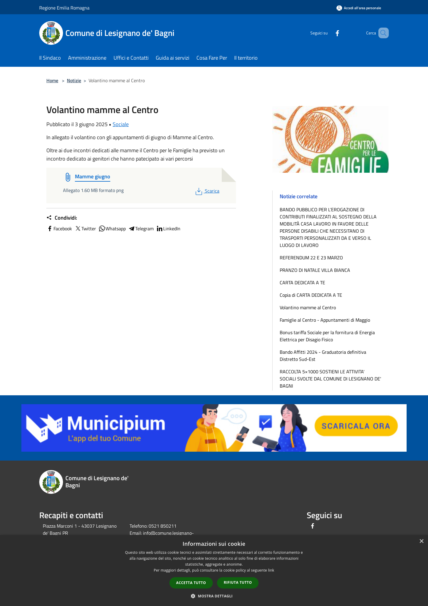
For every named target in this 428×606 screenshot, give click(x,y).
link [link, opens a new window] (271, 570)
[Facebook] (329, 33)
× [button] (421, 541)
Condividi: (61, 218)
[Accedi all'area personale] (359, 8)
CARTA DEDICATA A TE (302, 282)
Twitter (85, 228)
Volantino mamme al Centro (308, 307)
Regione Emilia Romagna (64, 7)
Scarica (206, 190)
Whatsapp (112, 228)
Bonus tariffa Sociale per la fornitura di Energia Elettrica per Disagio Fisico (327, 336)
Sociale (121, 124)
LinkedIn (168, 228)
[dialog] (214, 570)
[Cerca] (381, 33)
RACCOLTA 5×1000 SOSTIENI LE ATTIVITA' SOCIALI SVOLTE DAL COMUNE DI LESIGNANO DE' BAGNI (330, 378)
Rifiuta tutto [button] (238, 582)
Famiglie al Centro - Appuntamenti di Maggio (325, 319)
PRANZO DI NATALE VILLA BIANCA (315, 270)
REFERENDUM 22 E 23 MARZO (311, 257)
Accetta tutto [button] (191, 582)
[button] (214, 596)
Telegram (141, 228)
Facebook (59, 228)
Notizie (74, 80)
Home (52, 80)
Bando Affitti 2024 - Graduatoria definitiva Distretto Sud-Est (323, 355)
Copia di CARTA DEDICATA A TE (311, 295)
